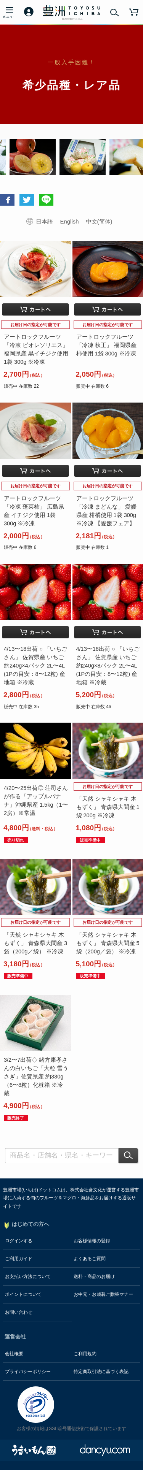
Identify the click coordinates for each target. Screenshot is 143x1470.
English (69, 221)
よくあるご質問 (90, 1258)
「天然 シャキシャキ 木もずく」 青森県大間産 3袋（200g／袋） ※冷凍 (35, 943)
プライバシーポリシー (28, 1371)
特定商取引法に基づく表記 (101, 1371)
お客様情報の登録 (92, 1240)
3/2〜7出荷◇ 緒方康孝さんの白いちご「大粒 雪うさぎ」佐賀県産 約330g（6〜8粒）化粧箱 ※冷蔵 (36, 1076)
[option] (76, 157)
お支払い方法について (28, 1276)
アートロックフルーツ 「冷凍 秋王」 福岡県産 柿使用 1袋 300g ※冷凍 (106, 345)
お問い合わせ (18, 1312)
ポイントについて (23, 1294)
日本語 (44, 221)
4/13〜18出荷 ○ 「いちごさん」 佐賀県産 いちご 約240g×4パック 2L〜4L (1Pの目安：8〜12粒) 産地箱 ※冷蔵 (35, 665)
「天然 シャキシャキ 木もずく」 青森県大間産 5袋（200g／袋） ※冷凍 (108, 943)
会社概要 (14, 1353)
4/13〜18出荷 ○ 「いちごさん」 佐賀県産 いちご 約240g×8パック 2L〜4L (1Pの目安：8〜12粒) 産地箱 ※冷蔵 (108, 665)
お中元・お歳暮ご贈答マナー (103, 1294)
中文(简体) (99, 221)
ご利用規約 (85, 1353)
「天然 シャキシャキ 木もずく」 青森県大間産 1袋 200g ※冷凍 (108, 807)
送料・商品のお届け (94, 1276)
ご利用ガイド (18, 1258)
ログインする (18, 1240)
